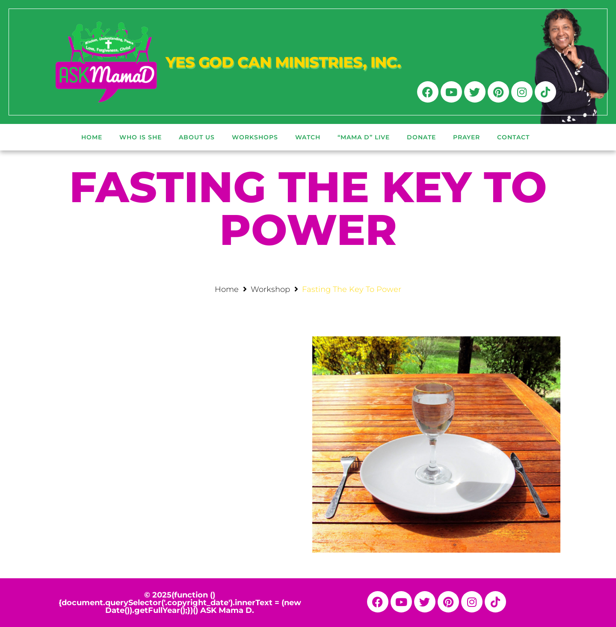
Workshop (270, 289)
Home (227, 289)
